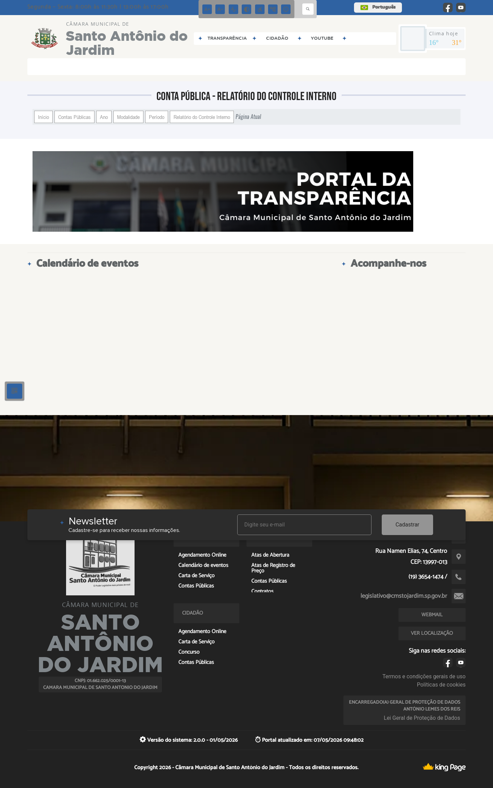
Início (43, 116)
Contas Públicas (74, 116)
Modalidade (128, 116)
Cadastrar (407, 524)
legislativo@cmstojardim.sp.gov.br (404, 596)
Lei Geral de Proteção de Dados (422, 718)
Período (156, 116)
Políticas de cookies (441, 684)
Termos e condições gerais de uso (424, 676)
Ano (104, 116)
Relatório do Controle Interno (202, 116)
